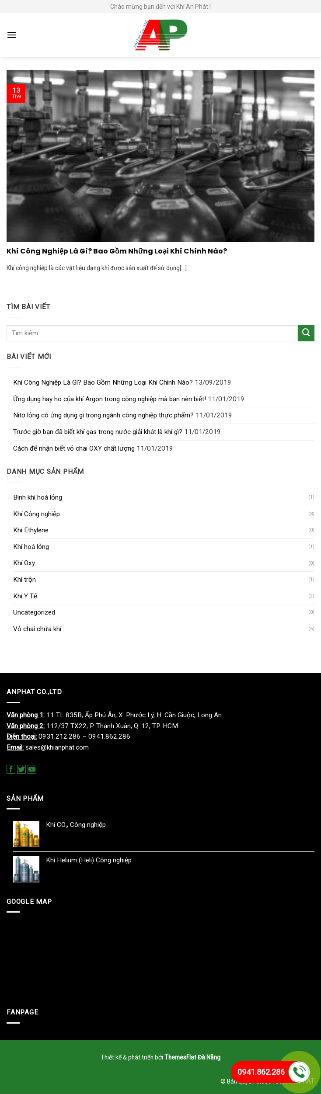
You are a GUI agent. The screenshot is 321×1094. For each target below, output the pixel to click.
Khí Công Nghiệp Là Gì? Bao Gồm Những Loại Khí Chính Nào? (103, 382)
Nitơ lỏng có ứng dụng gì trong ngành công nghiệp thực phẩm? (103, 415)
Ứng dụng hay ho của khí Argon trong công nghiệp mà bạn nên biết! (109, 399)
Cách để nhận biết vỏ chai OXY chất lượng (74, 448)
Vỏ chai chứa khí (37, 629)
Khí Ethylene (31, 530)
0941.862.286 (261, 1072)
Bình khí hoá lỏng (37, 497)
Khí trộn (24, 579)
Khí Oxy (24, 563)
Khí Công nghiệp (36, 514)
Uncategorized (34, 612)
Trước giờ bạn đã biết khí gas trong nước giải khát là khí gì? (97, 432)
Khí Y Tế (25, 596)
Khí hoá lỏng (31, 547)
